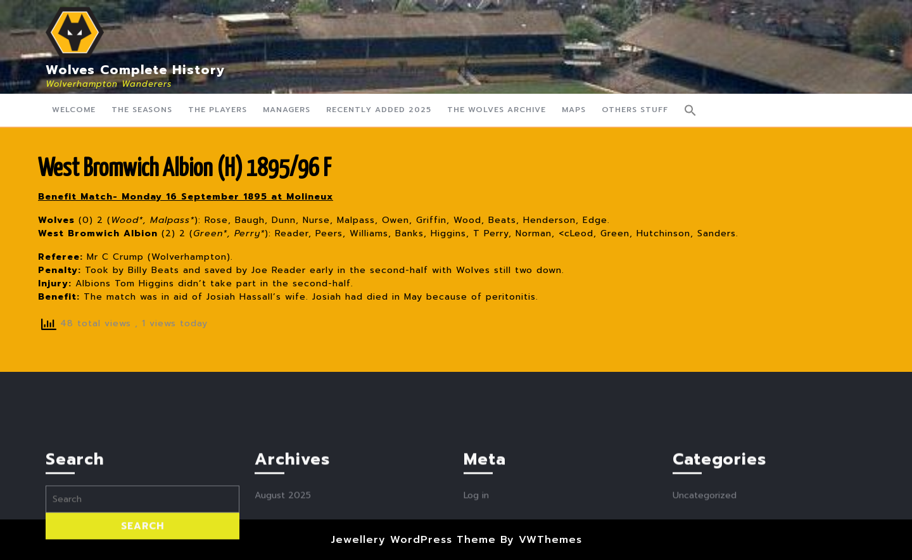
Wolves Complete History (135, 69)
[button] (690, 110)
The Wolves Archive (496, 109)
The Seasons (141, 109)
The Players (217, 109)
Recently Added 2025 (378, 109)
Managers (286, 109)
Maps (574, 109)
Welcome (74, 109)
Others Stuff (635, 109)
